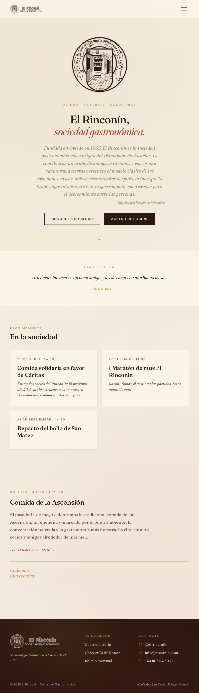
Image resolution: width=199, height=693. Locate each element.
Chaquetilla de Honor (102, 653)
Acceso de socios (129, 219)
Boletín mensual (98, 661)
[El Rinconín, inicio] (26, 9)
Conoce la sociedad (72, 219)
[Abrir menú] (184, 9)
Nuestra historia (98, 644)
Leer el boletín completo (30, 550)
